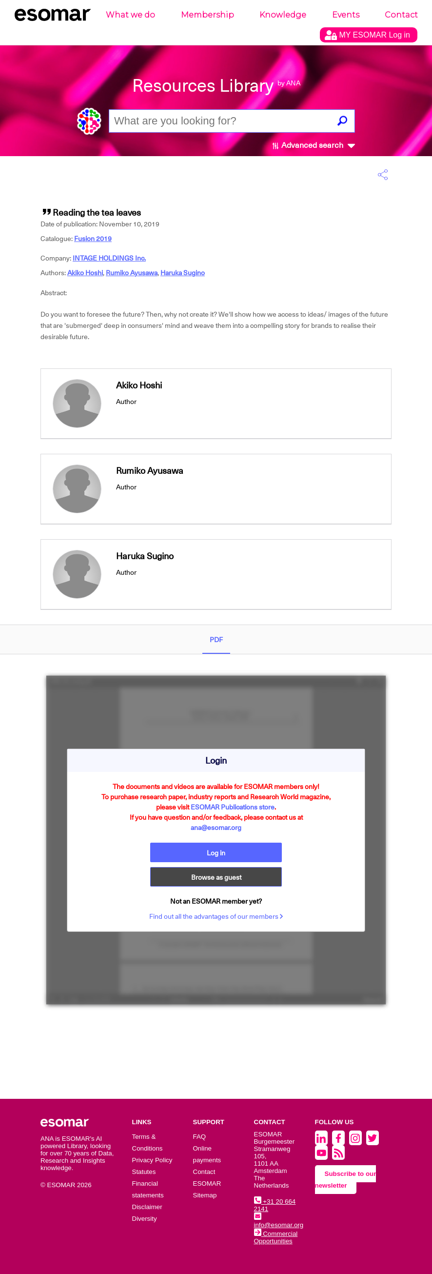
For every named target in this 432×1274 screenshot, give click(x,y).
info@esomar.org (279, 1221)
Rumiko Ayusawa (131, 272)
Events (345, 15)
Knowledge (282, 15)
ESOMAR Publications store (233, 807)
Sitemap (205, 1195)
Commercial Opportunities (276, 1237)
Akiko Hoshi (85, 272)
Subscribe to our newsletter (345, 1179)
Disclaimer (147, 1207)
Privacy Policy (152, 1160)
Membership (207, 15)
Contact (401, 15)
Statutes (144, 1171)
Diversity (144, 1218)
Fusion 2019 (93, 238)
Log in (216, 853)
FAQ (199, 1136)
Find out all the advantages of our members (216, 916)
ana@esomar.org (216, 827)
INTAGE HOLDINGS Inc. (109, 258)
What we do (130, 15)
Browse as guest (216, 877)
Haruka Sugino (182, 272)
